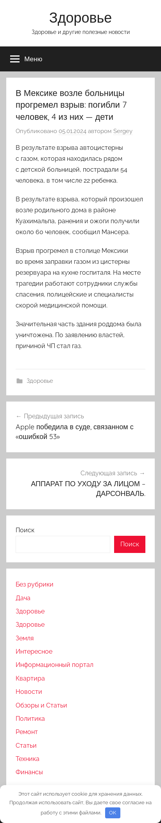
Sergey (122, 131)
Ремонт (27, 732)
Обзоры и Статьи (41, 705)
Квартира (30, 678)
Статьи (26, 745)
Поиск (25, 530)
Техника (27, 759)
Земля (25, 638)
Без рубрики (35, 584)
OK (112, 813)
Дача (23, 598)
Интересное (34, 651)
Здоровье (80, 17)
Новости (29, 691)
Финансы (29, 772)
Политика (30, 718)
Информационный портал (54, 664)
